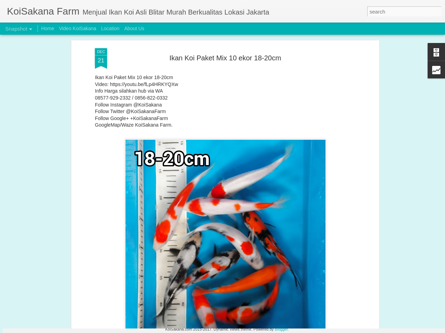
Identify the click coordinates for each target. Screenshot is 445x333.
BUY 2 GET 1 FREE (127, 308)
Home (47, 28)
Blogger (281, 329)
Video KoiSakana (77, 28)
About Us (134, 28)
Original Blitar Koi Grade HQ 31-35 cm (52, 308)
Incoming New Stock (380, 308)
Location (110, 28)
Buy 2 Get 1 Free (296, 311)
